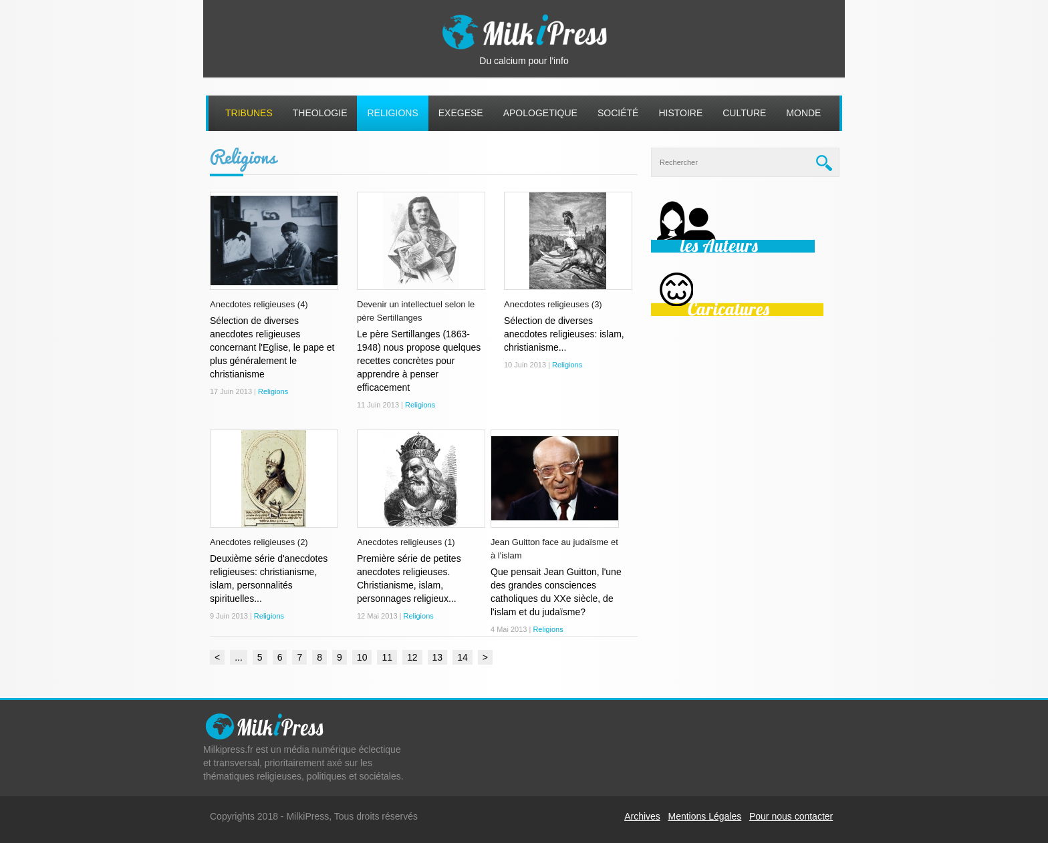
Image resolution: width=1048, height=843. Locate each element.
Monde (803, 113)
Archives (642, 816)
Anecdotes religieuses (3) (553, 304)
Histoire (680, 113)
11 (387, 657)
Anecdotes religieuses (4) (259, 304)
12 (412, 657)
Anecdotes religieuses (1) (406, 542)
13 (437, 657)
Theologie (320, 113)
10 (362, 657)
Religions (392, 113)
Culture (744, 113)
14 (462, 657)
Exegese (460, 113)
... (239, 657)
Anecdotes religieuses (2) (259, 542)
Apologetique (540, 113)
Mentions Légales (705, 816)
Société (618, 113)
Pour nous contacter (791, 816)
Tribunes (249, 113)
